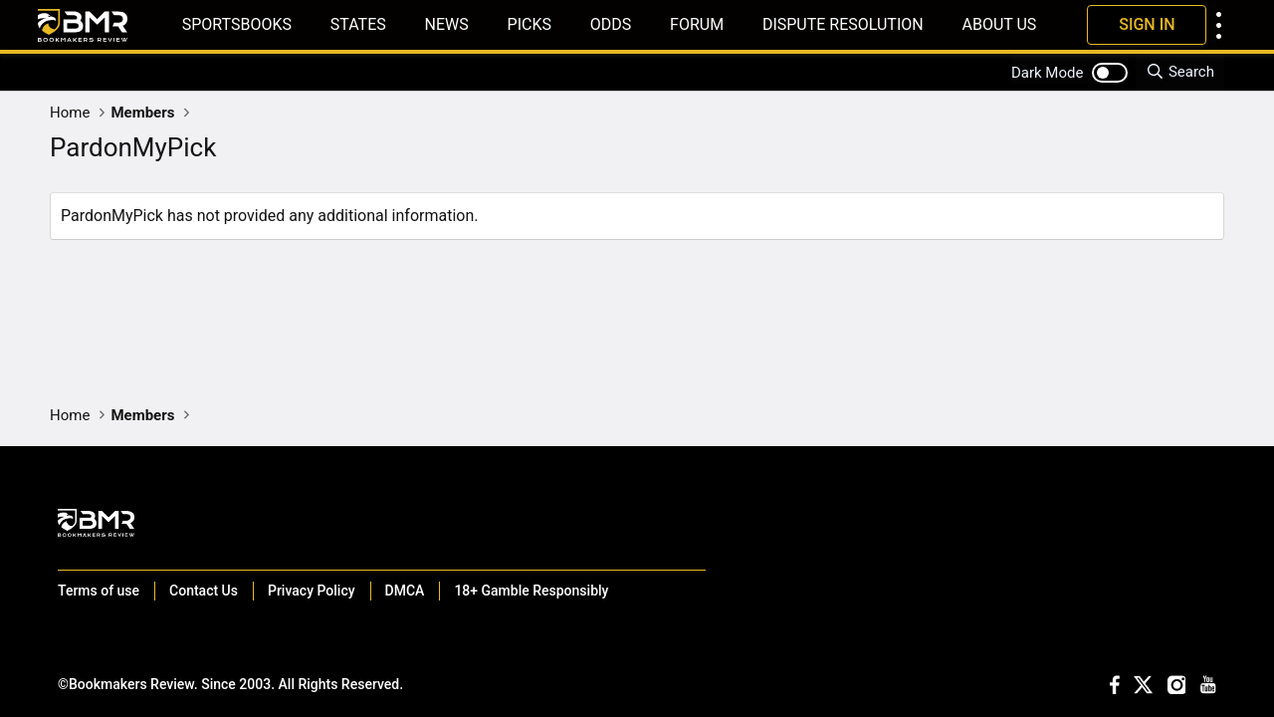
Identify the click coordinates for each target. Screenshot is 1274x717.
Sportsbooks (237, 24)
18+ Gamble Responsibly (531, 590)
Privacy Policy (311, 590)
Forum (697, 24)
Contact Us (203, 590)
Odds (611, 24)
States (358, 24)
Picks (529, 24)
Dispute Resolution (843, 24)
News (447, 24)
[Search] (1180, 72)
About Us (998, 24)
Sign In (1146, 24)
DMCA (405, 590)
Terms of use (98, 590)
